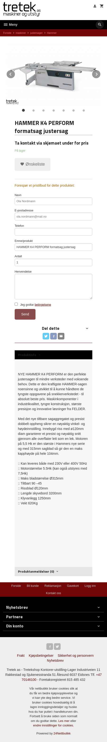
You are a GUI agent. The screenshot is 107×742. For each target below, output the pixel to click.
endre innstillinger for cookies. (53, 725)
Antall (54, 260)
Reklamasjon (53, 586)
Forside (7, 32)
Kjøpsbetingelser (41, 655)
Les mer (64, 721)
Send (25, 314)
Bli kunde (33, 586)
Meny (10, 24)
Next (100, 73)
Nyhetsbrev (55, 660)
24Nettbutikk (62, 733)
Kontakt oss (53, 593)
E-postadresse (54, 214)
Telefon (54, 230)
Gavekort (73, 586)
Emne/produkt (54, 245)
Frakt (21, 655)
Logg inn (90, 586)
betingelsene (43, 304)
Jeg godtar (33, 304)
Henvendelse (54, 284)
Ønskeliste (32, 164)
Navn (54, 199)
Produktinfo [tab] (27, 354)
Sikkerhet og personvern (76, 655)
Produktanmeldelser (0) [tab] (36, 571)
